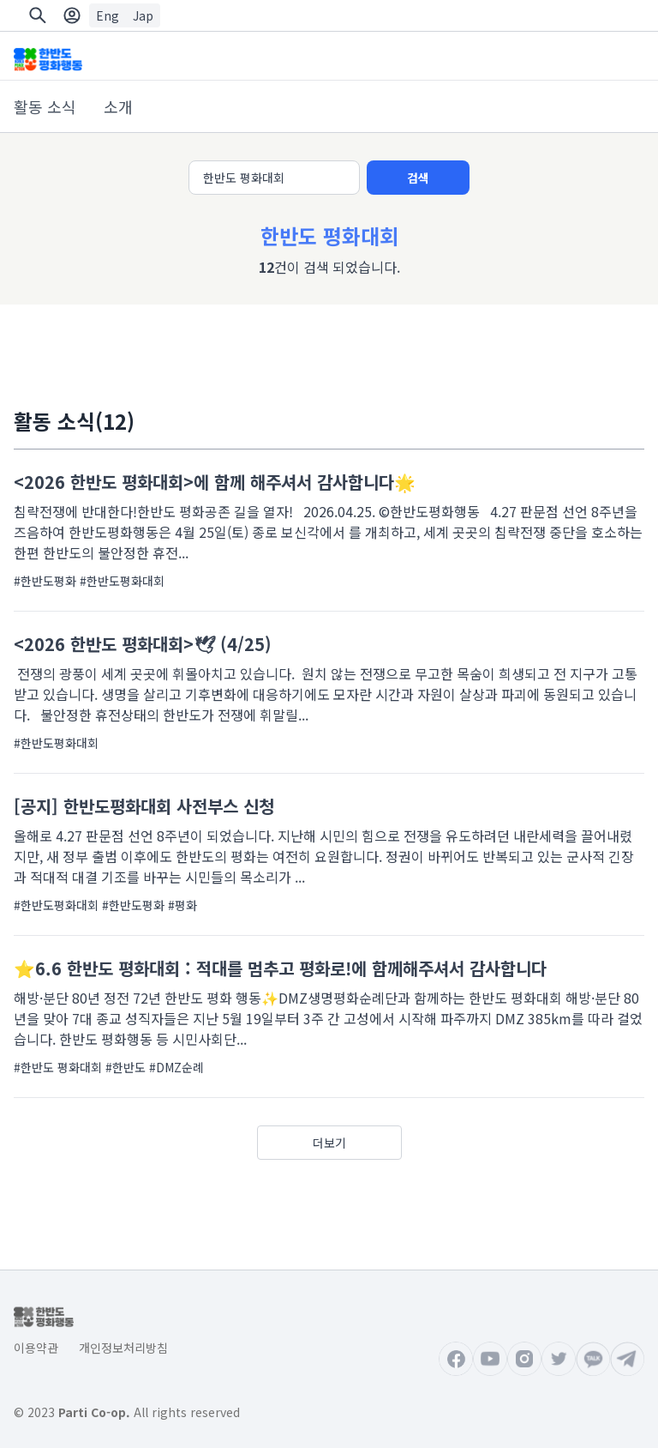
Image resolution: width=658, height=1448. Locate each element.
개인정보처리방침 (123, 1347)
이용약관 (36, 1347)
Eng (107, 15)
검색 (418, 177)
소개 (118, 106)
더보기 (329, 1142)
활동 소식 (45, 106)
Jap (143, 15)
